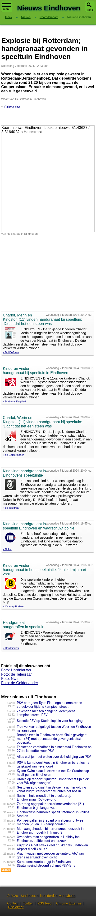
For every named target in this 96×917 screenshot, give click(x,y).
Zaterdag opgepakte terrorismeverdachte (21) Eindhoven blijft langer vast (50, 806)
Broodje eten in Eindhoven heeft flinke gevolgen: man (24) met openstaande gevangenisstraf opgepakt (52, 738)
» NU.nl (7, 549)
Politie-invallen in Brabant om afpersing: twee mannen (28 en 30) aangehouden (50, 822)
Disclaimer (15, 907)
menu (6, 7)
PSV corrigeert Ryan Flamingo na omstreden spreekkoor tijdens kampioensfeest (49, 704)
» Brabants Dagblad (14, 401)
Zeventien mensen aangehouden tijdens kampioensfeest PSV (46, 713)
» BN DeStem (11, 352)
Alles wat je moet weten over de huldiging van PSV (54, 757)
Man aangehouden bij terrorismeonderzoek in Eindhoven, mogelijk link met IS (50, 830)
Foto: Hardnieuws (16, 670)
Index (8, 17)
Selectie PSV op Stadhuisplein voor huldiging (49, 721)
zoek (90, 10)
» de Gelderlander (13, 454)
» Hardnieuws (11, 648)
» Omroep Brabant (13, 606)
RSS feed (44, 903)
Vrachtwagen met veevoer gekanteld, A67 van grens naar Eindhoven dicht (50, 855)
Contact (12, 903)
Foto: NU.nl (10, 679)
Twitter (28, 903)
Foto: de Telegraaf (16, 674)
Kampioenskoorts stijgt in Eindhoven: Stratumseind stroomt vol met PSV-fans (46, 863)
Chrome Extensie (69, 903)
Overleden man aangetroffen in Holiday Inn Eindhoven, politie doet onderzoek (48, 839)
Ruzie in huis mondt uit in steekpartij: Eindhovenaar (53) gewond (44, 797)
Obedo (70, 896)
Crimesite (12, 107)
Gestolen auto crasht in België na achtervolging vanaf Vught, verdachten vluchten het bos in (51, 789)
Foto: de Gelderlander (19, 683)
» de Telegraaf (11, 507)
